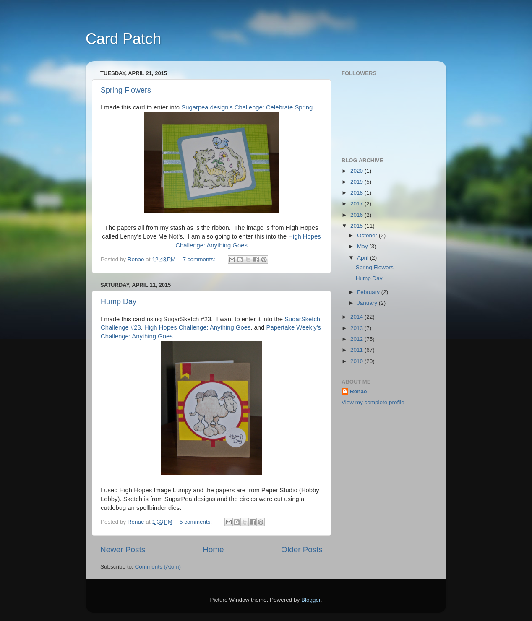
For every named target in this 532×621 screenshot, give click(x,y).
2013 (357, 328)
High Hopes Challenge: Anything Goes (197, 327)
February (369, 292)
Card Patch (123, 38)
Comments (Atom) (158, 567)
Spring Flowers (126, 90)
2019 (357, 182)
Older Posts (302, 549)
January (368, 303)
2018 (357, 193)
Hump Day (118, 301)
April (363, 258)
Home (213, 549)
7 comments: (200, 259)
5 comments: (197, 522)
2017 (357, 203)
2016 (357, 215)
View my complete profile (373, 402)
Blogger (311, 600)
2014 (357, 317)
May (363, 246)
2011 (357, 350)
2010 (357, 361)
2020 (357, 171)
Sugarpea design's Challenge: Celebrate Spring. (247, 107)
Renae (358, 391)
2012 (357, 339)
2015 (357, 226)
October (368, 235)
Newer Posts (122, 549)
